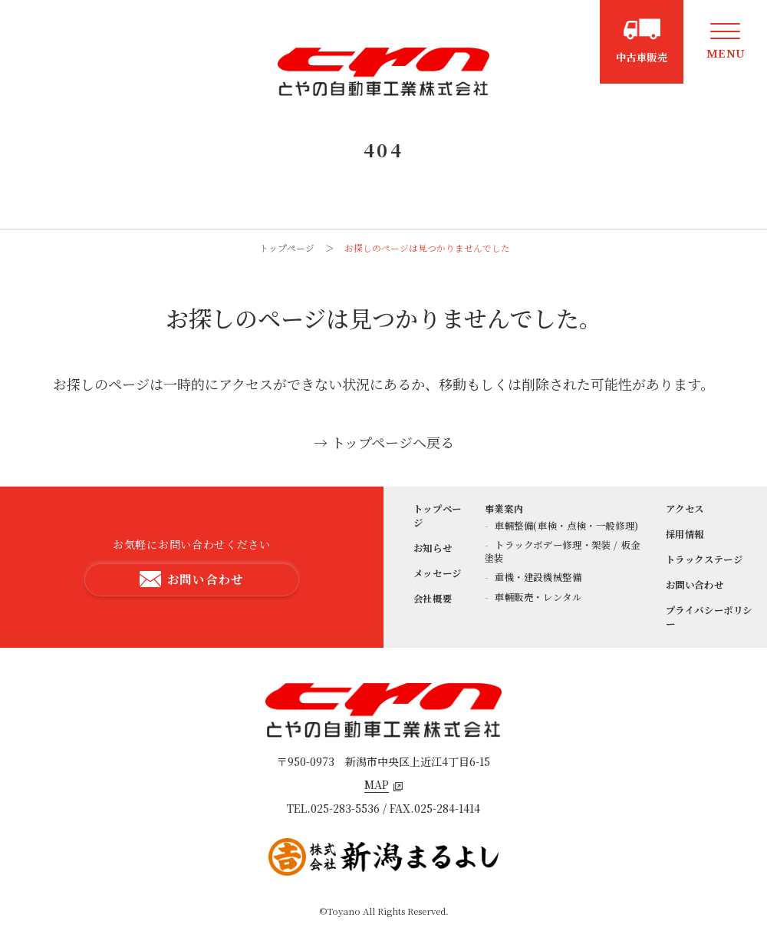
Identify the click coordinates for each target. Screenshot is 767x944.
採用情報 (685, 534)
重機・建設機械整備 (536, 577)
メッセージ (437, 573)
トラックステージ (704, 559)
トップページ (286, 248)
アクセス (685, 509)
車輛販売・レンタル (536, 597)
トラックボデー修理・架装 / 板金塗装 (562, 551)
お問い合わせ (695, 585)
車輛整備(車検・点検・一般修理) (565, 526)
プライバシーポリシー (709, 616)
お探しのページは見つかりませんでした (427, 248)
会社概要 (433, 599)
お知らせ (433, 548)
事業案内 (504, 509)
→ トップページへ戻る (384, 442)
